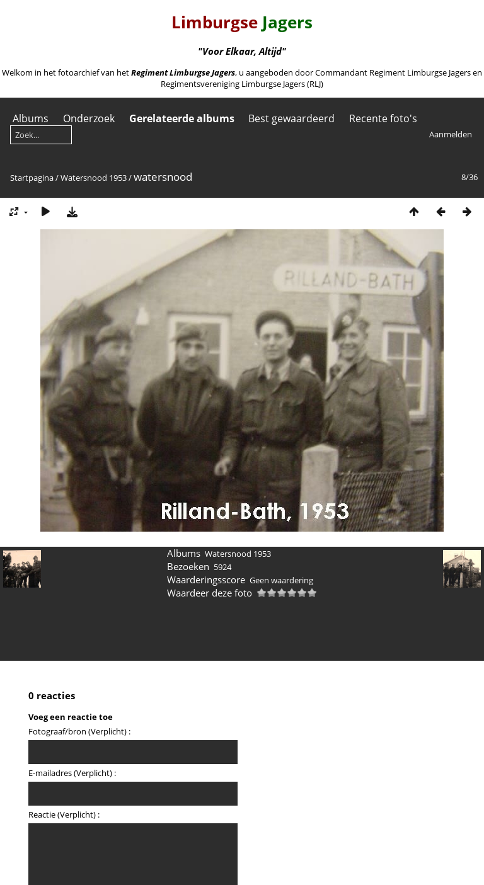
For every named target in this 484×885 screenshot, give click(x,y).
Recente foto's (383, 118)
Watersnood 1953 (93, 177)
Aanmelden (450, 134)
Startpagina (32, 177)
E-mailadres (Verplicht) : (72, 773)
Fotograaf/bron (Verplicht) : (79, 731)
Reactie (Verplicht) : (64, 814)
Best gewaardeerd (291, 118)
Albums (31, 118)
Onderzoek (89, 118)
